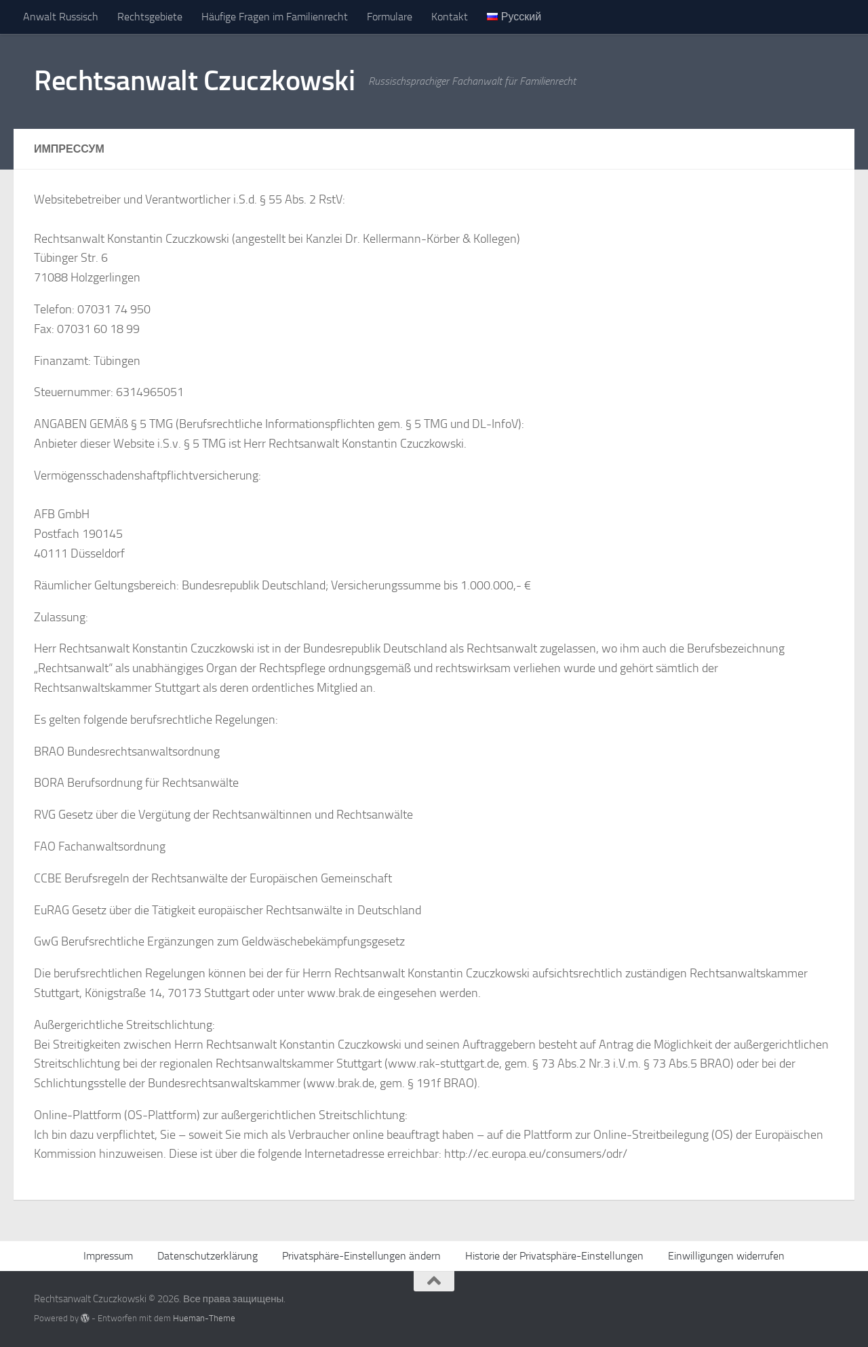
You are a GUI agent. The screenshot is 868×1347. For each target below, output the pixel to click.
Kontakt (449, 16)
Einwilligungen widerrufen (726, 1255)
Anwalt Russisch (60, 16)
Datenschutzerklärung (207, 1255)
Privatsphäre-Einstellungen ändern (361, 1255)
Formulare (389, 16)
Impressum (108, 1255)
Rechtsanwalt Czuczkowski (194, 81)
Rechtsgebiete (149, 16)
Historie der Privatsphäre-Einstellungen (554, 1255)
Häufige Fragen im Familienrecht (274, 16)
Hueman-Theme (204, 1318)
